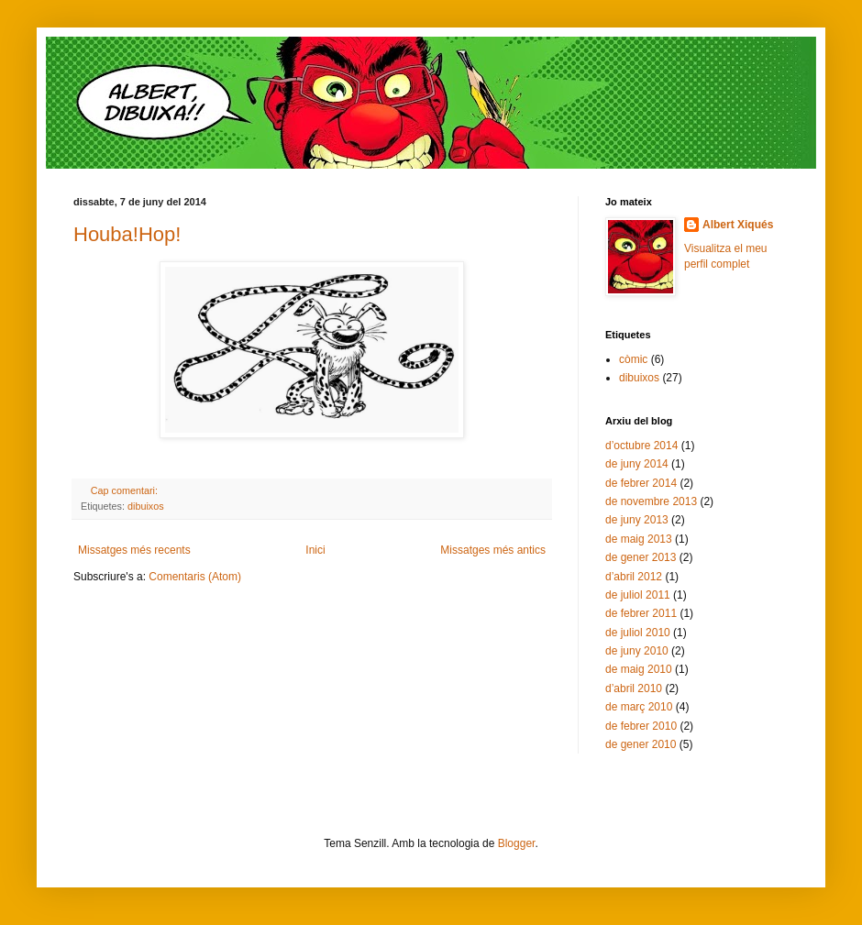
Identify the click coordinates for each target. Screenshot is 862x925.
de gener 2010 (640, 744)
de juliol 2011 (637, 595)
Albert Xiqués (737, 224)
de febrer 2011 (641, 613)
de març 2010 (638, 706)
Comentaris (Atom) (195, 576)
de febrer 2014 (641, 483)
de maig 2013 (638, 539)
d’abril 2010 (633, 688)
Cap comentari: (125, 490)
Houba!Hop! (127, 234)
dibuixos (145, 506)
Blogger (517, 843)
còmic (633, 359)
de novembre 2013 (651, 501)
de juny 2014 (637, 463)
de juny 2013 (637, 519)
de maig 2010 (638, 669)
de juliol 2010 (637, 632)
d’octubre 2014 (641, 445)
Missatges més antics (493, 550)
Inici (315, 550)
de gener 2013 (640, 557)
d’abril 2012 (633, 576)
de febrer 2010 (641, 726)
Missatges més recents (134, 550)
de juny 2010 (637, 650)
